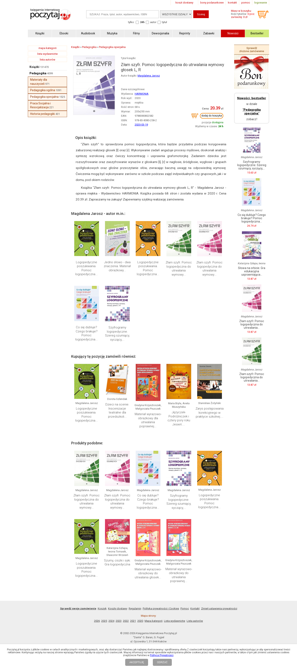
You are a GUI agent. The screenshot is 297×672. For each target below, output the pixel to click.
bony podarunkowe (212, 2)
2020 (140, 620)
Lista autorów (195, 620)
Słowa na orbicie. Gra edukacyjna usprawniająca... (251, 271)
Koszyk (102, 608)
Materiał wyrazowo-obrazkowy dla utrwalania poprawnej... (148, 420)
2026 (97, 620)
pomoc (245, 2)
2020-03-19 (141, 124)
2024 (111, 620)
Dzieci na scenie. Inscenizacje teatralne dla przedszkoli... (117, 410)
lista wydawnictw (47, 53)
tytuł (164, 22)
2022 (126, 620)
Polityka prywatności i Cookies (161, 608)
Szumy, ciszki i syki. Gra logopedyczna (117, 562)
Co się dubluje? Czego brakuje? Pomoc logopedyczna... (86, 333)
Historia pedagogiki (42, 113)
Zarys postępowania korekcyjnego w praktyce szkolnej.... (210, 412)
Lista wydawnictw (174, 620)
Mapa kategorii (154, 620)
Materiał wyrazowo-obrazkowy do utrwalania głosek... (148, 573)
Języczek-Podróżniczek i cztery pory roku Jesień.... (178, 418)
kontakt (232, 2)
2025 (104, 620)
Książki (34, 67)
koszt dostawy (184, 2)
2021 (133, 620)
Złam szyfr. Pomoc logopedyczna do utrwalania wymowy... (179, 268)
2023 (118, 620)
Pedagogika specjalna (44, 96)
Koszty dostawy (117, 608)
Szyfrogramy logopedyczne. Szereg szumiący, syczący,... (117, 333)
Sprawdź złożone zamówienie (251, 50)
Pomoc (184, 608)
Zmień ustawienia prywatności (219, 608)
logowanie (260, 2)
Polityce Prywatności (161, 655)
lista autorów (47, 59)
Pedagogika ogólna (42, 90)
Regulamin (135, 608)
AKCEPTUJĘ (136, 662)
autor (153, 22)
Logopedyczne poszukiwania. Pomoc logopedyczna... (86, 268)
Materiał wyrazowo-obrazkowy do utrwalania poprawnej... (178, 575)
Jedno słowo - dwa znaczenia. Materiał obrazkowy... (117, 266)
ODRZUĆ (162, 662)
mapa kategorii (48, 48)
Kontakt (195, 608)
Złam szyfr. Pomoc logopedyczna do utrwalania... (251, 324)
